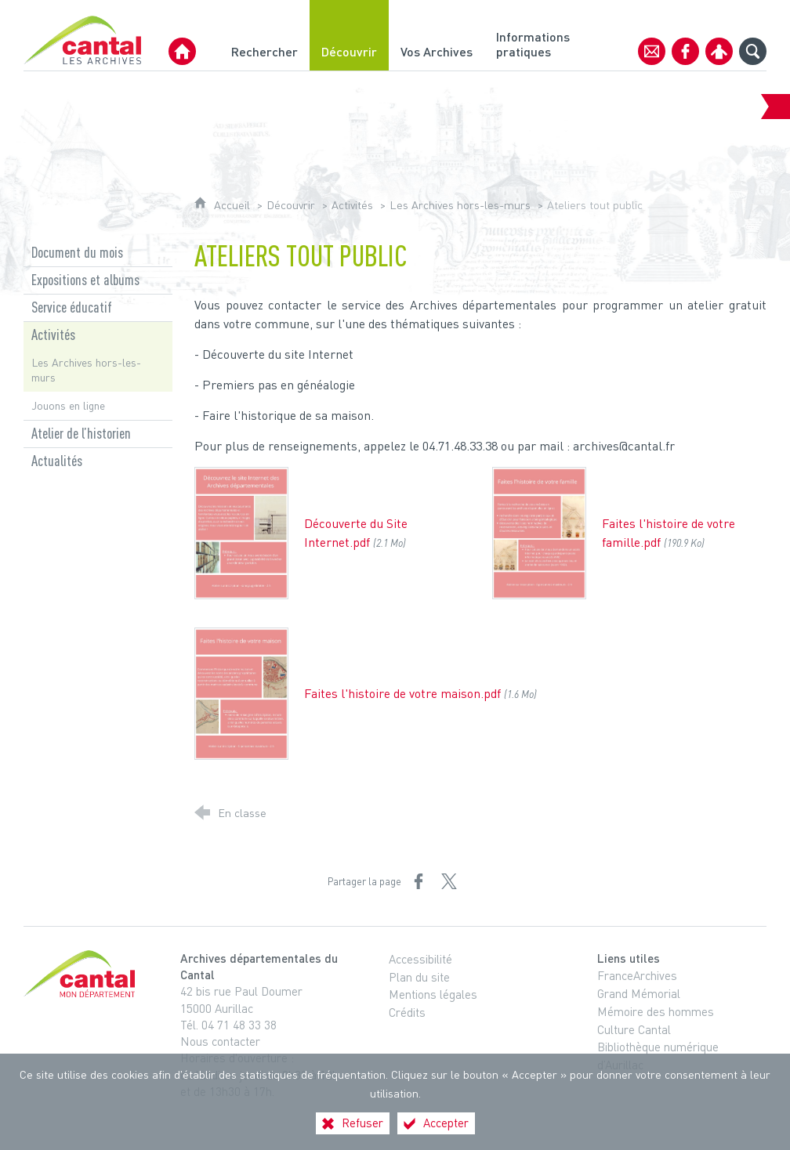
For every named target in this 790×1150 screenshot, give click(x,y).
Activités (352, 205)
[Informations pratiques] (535, 35)
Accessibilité (420, 959)
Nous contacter (220, 1041)
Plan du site (419, 977)
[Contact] (651, 51)
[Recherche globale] (752, 51)
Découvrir (290, 205)
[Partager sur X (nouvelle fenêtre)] (449, 881)
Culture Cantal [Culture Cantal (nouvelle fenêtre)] (634, 1029)
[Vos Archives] (436, 35)
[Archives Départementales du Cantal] (182, 51)
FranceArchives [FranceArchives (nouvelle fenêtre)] (637, 975)
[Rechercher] (264, 35)
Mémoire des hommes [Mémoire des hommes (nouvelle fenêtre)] (655, 1011)
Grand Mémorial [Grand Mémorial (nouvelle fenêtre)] (638, 993)
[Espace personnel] (719, 51)
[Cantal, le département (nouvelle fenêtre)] (82, 973)
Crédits (407, 1012)
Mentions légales (433, 994)
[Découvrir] (349, 35)
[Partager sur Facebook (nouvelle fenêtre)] (418, 881)
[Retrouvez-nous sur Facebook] (685, 51)
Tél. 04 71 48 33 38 (228, 1025)
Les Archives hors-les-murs (460, 205)
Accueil (233, 205)
